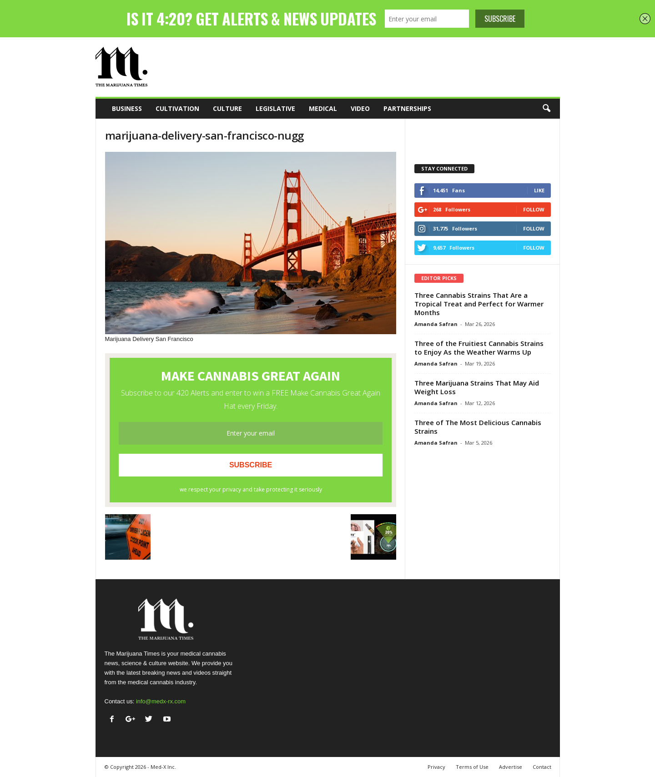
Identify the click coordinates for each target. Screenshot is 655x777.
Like (539, 190)
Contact (542, 766)
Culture (227, 108)
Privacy (436, 766)
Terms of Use (472, 766)
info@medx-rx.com (161, 701)
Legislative (275, 108)
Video (360, 108)
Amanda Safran (436, 324)
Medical (323, 108)
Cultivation (177, 108)
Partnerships (407, 108)
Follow (533, 209)
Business (127, 108)
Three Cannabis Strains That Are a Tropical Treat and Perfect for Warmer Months (479, 304)
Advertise (510, 766)
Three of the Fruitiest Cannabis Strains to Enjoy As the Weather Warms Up (479, 347)
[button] (546, 109)
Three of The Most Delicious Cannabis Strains (477, 427)
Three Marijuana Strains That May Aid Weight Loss (476, 387)
